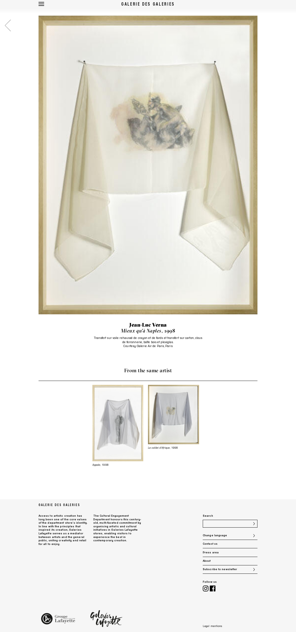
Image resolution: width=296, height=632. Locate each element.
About (207, 560)
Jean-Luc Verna (148, 325)
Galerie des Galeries (148, 3)
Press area (211, 552)
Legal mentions (212, 626)
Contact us (210, 543)
